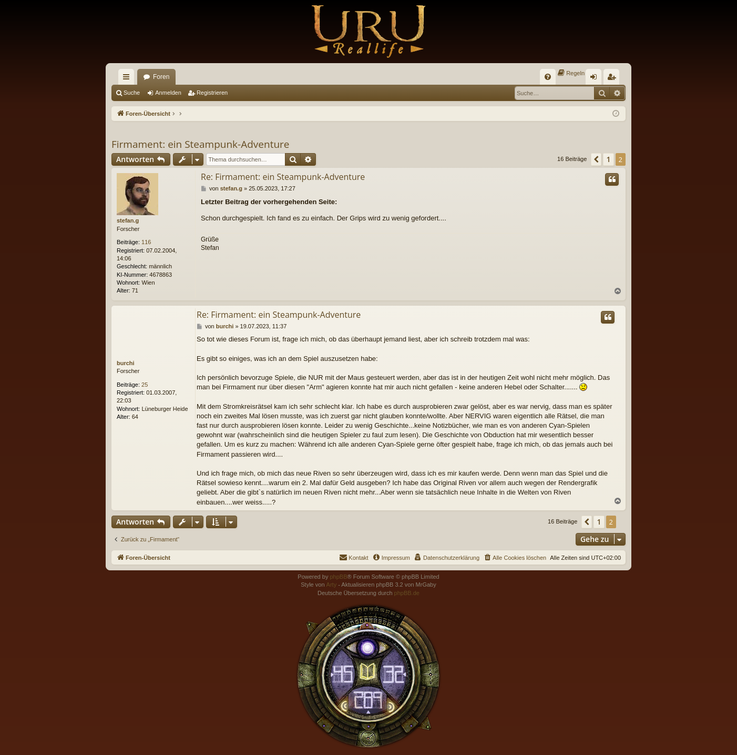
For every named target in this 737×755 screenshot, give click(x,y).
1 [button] (608, 159)
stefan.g (128, 220)
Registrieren (212, 92)
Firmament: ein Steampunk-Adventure (200, 144)
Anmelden (168, 92)
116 (146, 242)
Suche (132, 92)
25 (144, 384)
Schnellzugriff (128, 79)
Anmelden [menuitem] (595, 79)
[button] (596, 159)
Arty (331, 584)
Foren (161, 76)
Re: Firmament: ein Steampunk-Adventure (283, 177)
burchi (126, 363)
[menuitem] (548, 77)
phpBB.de (406, 593)
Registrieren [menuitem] (613, 79)
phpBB (338, 576)
